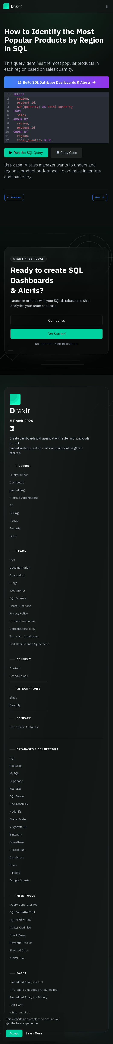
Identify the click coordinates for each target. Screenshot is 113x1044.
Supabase (16, 781)
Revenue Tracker (21, 943)
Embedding (17, 490)
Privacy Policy (19, 613)
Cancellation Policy (22, 629)
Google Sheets (19, 880)
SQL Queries (18, 598)
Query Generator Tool (24, 904)
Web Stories (18, 590)
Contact (15, 668)
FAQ (12, 560)
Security (15, 528)
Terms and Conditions (24, 636)
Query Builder (19, 475)
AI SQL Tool (17, 958)
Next (99, 197)
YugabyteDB (18, 827)
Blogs (13, 583)
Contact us (56, 320)
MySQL (14, 773)
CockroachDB (19, 804)
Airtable (15, 873)
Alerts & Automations (24, 498)
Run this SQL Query (26, 153)
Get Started (57, 334)
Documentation (20, 567)
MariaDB (15, 788)
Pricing (14, 513)
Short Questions (20, 606)
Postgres (16, 766)
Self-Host (16, 1005)
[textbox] (61, 117)
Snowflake (17, 842)
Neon (13, 865)
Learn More (34, 1033)
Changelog (17, 575)
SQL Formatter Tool (22, 912)
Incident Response (22, 621)
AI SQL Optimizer (21, 927)
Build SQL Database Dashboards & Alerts (56, 82)
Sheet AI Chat (19, 950)
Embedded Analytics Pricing (28, 997)
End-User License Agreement (29, 644)
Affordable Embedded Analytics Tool (34, 990)
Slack (13, 697)
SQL (12, 758)
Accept (14, 1033)
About (14, 521)
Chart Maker (18, 935)
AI (11, 505)
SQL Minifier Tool (21, 920)
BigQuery (16, 834)
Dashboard (17, 482)
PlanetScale (18, 819)
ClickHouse (17, 850)
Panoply (15, 705)
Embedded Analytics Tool (26, 982)
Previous (14, 197)
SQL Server (17, 796)
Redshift (15, 811)
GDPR (13, 536)
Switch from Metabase (25, 727)
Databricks (17, 857)
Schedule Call (19, 676)
